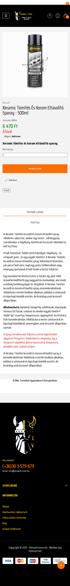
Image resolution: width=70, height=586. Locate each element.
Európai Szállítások (12, 529)
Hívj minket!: (35, 463)
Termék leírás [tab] (35, 212)
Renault (6, 102)
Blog (5, 523)
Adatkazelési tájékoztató (15, 512)
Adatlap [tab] (35, 222)
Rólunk (6, 506)
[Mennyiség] (35, 155)
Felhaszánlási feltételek (14, 518)
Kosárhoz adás (35, 168)
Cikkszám (7, 120)
